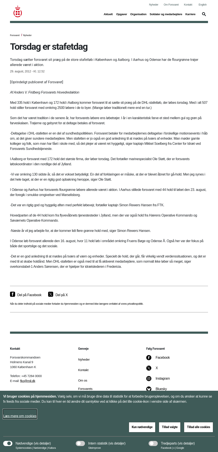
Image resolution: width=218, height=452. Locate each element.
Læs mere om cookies (20, 416)
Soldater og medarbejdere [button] (166, 14)
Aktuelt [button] (108, 14)
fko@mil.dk (27, 381)
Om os (82, 380)
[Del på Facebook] (25, 295)
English (203, 4)
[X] (157, 370)
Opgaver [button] (121, 14)
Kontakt (188, 4)
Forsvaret (15, 35)
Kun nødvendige (142, 427)
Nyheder (153, 4)
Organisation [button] (138, 14)
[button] (203, 16)
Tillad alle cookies (198, 427)
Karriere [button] (190, 14)
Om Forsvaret (171, 4)
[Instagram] (161, 380)
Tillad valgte (170, 427)
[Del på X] (57, 295)
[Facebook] (161, 359)
